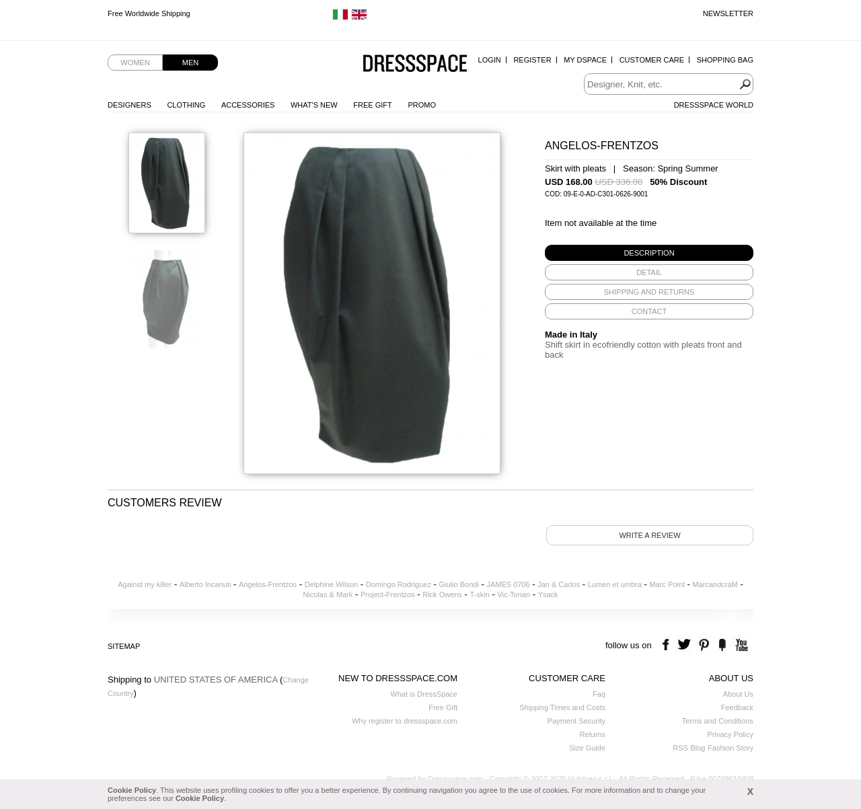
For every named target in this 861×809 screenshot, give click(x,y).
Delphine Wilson (331, 584)
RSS (680, 748)
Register (532, 60)
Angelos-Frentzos (268, 584)
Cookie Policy (132, 790)
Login (489, 60)
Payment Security (576, 721)
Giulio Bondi (459, 584)
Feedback (737, 707)
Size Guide (587, 748)
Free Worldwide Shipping (149, 13)
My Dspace (585, 60)
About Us (738, 694)
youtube (740, 645)
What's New (314, 105)
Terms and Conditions (717, 721)
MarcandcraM (715, 584)
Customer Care (652, 60)
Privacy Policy (730, 734)
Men (190, 63)
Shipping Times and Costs (562, 707)
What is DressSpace (423, 694)
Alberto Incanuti (205, 584)
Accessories (247, 105)
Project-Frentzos (388, 594)
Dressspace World (713, 105)
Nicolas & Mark (327, 594)
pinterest (704, 645)
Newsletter (728, 13)
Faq (599, 694)
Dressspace (415, 64)
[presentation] (649, 253)
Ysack (548, 594)
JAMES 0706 (507, 584)
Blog (697, 748)
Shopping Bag (725, 60)
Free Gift (372, 105)
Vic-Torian (513, 594)
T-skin (479, 594)
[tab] (649, 253)
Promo (422, 105)
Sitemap (124, 646)
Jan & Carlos (558, 584)
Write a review (649, 535)
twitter (686, 645)
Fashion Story (730, 748)
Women (134, 63)
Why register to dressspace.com (404, 721)
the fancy (722, 645)
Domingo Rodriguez (398, 584)
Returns (592, 734)
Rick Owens (442, 594)
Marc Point (667, 584)
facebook (668, 645)
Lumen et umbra (615, 584)
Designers (129, 105)
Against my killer (145, 584)
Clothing (186, 105)
